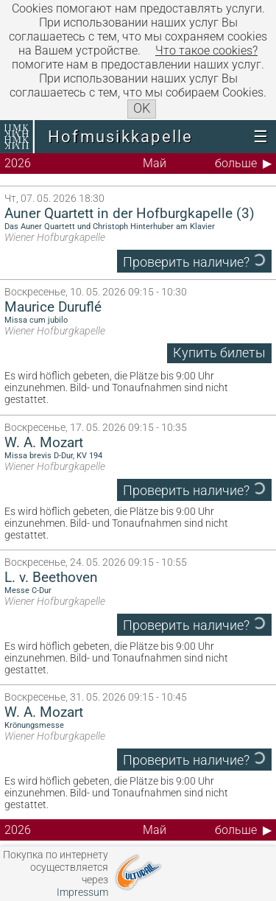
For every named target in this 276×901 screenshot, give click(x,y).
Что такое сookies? (206, 50)
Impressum (82, 892)
